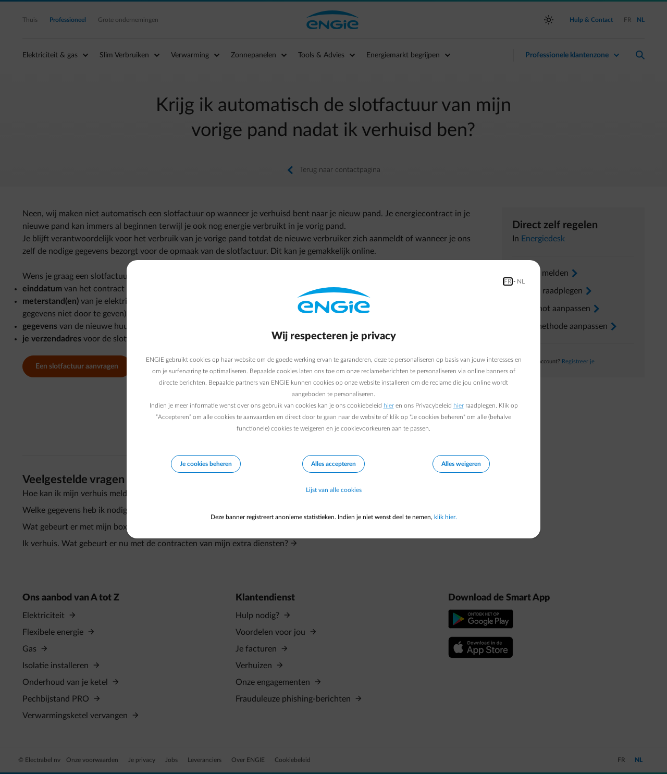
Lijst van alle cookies (334, 490)
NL (521, 281)
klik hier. (445, 517)
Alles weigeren (461, 464)
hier (389, 405)
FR (508, 281)
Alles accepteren (333, 464)
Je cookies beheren (206, 464)
